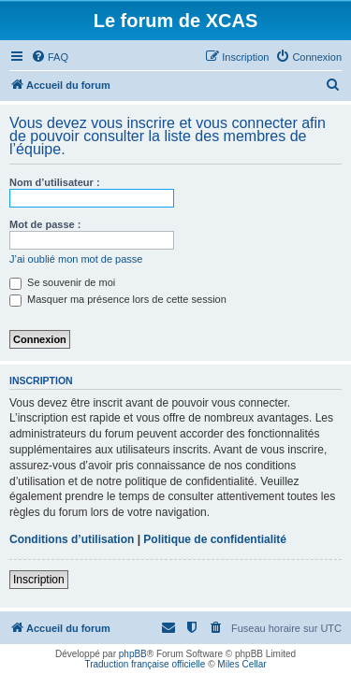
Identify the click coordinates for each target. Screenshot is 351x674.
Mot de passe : (44, 224)
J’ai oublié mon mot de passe (75, 259)
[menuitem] (49, 57)
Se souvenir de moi (62, 282)
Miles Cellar (241, 664)
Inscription (39, 579)
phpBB (133, 654)
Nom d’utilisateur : (54, 182)
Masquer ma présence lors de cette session (118, 299)
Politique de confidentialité (214, 539)
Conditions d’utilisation (71, 539)
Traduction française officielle (144, 664)
